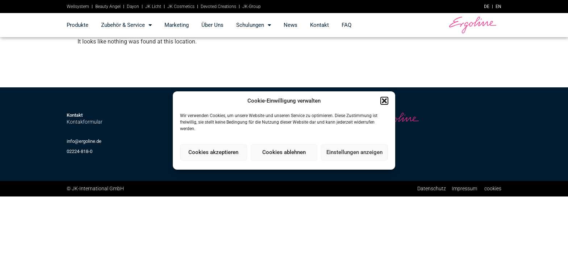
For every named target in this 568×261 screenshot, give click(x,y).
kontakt (319, 25)
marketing (176, 25)
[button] (384, 100)
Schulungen (253, 25)
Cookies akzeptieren (213, 152)
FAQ (346, 25)
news (290, 25)
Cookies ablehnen (284, 152)
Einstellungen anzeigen (354, 152)
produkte (77, 25)
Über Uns (212, 25)
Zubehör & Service (126, 25)
